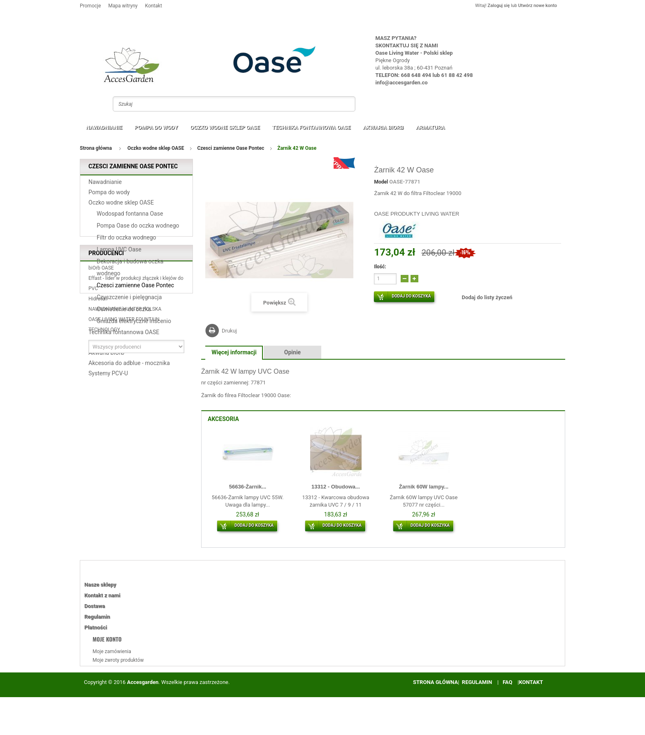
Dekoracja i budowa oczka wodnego (130, 270)
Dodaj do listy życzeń (487, 297)
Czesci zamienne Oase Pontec (230, 148)
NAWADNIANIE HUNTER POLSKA (124, 463)
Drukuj (229, 331)
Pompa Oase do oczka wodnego (138, 228)
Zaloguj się (498, 5)
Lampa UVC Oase (119, 252)
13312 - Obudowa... (335, 487)
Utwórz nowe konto (537, 5)
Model (381, 182)
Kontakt (153, 6)
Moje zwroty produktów (118, 660)
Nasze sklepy (100, 584)
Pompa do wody (156, 127)
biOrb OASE (101, 422)
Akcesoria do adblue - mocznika (129, 366)
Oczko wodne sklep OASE (225, 127)
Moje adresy (106, 677)
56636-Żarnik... (247, 487)
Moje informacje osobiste (120, 686)
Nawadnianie (104, 127)
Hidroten (97, 453)
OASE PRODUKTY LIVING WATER (416, 214)
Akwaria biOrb (383, 127)
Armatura (430, 127)
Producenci (106, 404)
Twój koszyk (543, 21)
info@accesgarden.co (402, 82)
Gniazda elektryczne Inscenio (134, 324)
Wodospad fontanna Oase (130, 216)
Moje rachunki (108, 669)
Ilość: (380, 267)
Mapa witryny (122, 6)
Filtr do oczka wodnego (126, 240)
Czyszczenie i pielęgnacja (129, 300)
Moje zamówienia (112, 651)
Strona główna (96, 148)
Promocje (90, 6)
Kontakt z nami (102, 595)
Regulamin (97, 617)
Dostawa (94, 606)
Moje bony (104, 695)
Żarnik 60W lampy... (423, 487)
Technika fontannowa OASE (311, 127)
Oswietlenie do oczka (124, 312)
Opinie (292, 352)
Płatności (95, 627)
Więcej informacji (233, 352)
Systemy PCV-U (108, 376)
